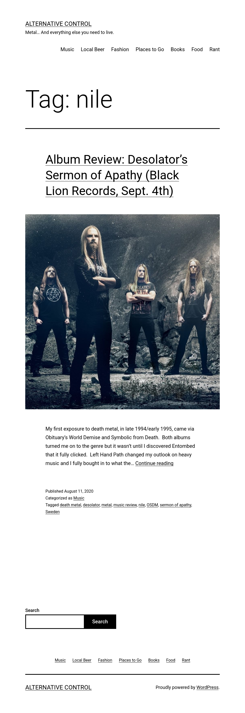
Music (67, 49)
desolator (91, 505)
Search (32, 610)
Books (178, 49)
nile (142, 505)
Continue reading (154, 463)
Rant (214, 49)
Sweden (52, 511)
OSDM (152, 505)
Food (197, 49)
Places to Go (150, 49)
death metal (70, 505)
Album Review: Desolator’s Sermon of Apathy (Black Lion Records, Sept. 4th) (116, 175)
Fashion (120, 49)
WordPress (207, 687)
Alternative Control (58, 23)
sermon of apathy (175, 505)
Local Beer (93, 49)
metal (107, 505)
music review (125, 505)
